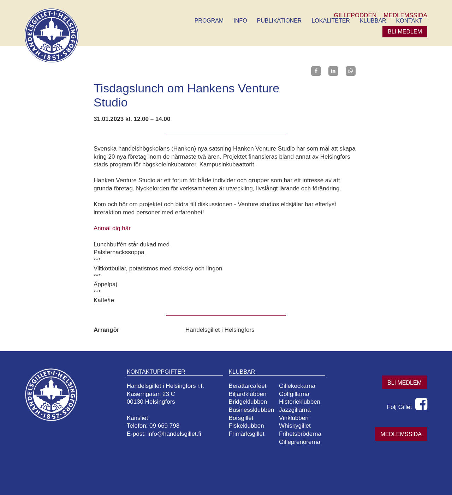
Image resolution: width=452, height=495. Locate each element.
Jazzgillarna (295, 410)
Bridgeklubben (248, 401)
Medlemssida (401, 434)
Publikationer (279, 21)
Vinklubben (294, 418)
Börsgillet (241, 418)
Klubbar (373, 21)
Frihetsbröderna (300, 433)
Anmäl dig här (112, 228)
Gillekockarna (297, 386)
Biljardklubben (248, 394)
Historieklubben (299, 401)
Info (240, 21)
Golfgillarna (294, 394)
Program (209, 21)
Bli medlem (405, 32)
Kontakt (409, 21)
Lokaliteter (330, 21)
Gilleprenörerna (299, 442)
